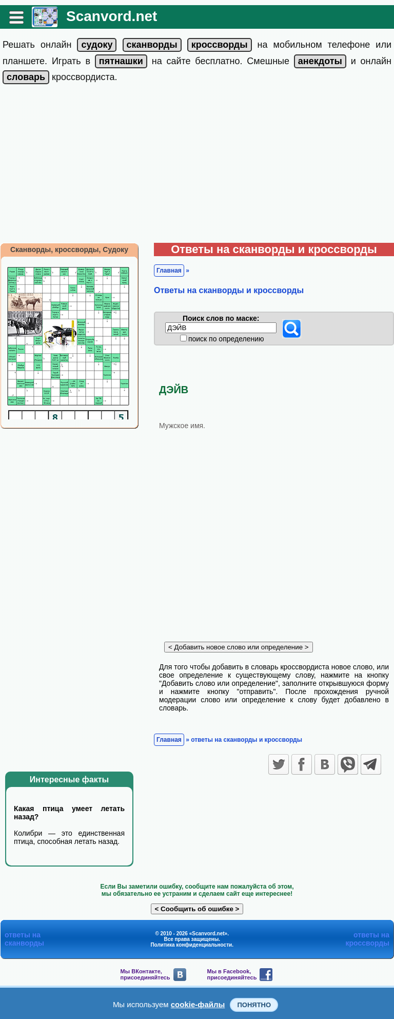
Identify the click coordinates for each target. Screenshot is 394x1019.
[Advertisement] (197, 166)
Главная (169, 270)
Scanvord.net (111, 16)
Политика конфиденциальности (191, 945)
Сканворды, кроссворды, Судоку (69, 249)
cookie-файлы (198, 1004)
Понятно (254, 1005)
